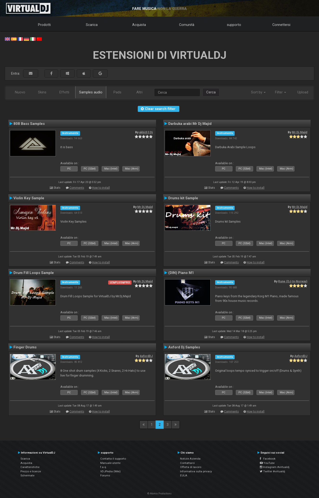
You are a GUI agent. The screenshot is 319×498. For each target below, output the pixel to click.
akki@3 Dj (146, 132)
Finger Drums (25, 347)
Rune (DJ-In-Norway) (292, 281)
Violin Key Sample (28, 198)
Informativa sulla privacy (196, 471)
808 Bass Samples (29, 123)
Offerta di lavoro (190, 467)
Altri (139, 92)
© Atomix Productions (159, 493)
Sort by (258, 92)
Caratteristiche (29, 467)
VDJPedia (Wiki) (110, 471)
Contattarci (187, 463)
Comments (76, 187)
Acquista (139, 25)
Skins (42, 92)
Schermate (27, 475)
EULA (183, 475)
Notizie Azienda (190, 458)
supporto (234, 25)
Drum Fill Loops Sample (33, 273)
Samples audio (90, 92)
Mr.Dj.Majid (299, 132)
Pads (117, 92)
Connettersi (281, 25)
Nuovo (20, 92)
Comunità (186, 25)
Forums (105, 475)
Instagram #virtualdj (274, 467)
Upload (302, 92)
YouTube (267, 463)
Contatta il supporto (113, 458)
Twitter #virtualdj (272, 471)
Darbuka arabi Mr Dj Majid (190, 123)
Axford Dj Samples (184, 347)
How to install (101, 187)
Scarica (92, 25)
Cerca (211, 92)
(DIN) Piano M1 (181, 273)
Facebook (267, 458)
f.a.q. (103, 467)
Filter (280, 92)
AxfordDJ (146, 356)
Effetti (64, 92)
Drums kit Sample (183, 198)
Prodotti (44, 25)
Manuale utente (110, 463)
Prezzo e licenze (30, 471)
